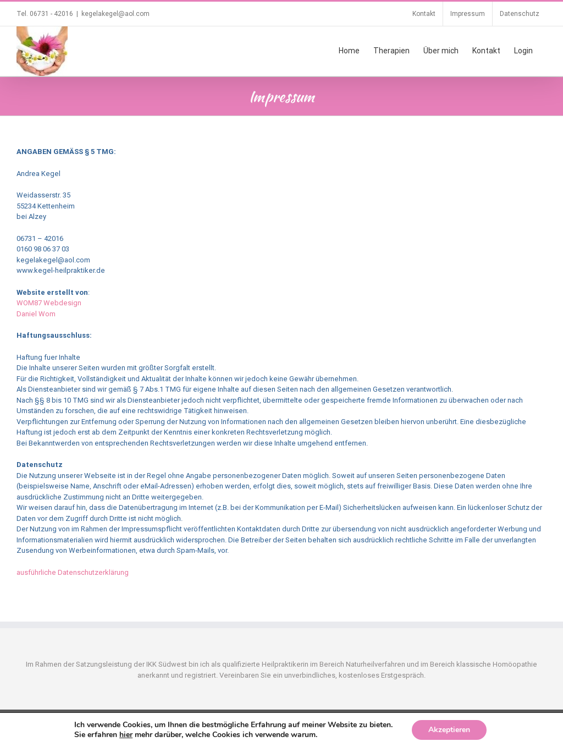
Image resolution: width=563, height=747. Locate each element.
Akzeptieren (449, 729)
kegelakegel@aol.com (115, 14)
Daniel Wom (36, 314)
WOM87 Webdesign (48, 303)
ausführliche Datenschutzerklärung (72, 572)
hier (126, 734)
